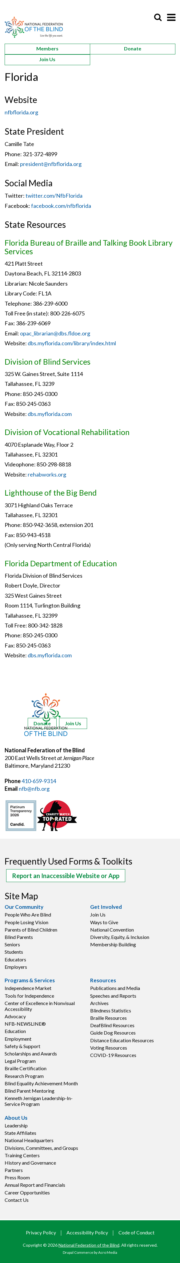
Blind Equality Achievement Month (41, 1083)
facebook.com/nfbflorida (61, 205)
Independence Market (28, 988)
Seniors (12, 944)
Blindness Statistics (110, 1010)
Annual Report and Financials (35, 1185)
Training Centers (22, 1155)
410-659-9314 (39, 781)
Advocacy (15, 1016)
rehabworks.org (47, 474)
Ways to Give (104, 922)
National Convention (112, 929)
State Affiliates (20, 1133)
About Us (16, 1118)
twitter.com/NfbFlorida (54, 195)
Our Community (24, 907)
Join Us (47, 59)
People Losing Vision (26, 922)
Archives (99, 1003)
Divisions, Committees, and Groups (41, 1148)
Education (15, 1031)
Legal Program (20, 1061)
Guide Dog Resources (113, 1032)
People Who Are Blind (28, 914)
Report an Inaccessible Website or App (65, 875)
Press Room (17, 1177)
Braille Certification (25, 1068)
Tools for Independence (29, 996)
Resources (103, 980)
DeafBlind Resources (112, 1025)
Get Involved (106, 907)
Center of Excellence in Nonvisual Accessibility (40, 1006)
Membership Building (113, 944)
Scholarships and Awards (31, 1053)
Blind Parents (19, 937)
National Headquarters (29, 1140)
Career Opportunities (27, 1192)
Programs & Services (30, 980)
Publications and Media (115, 988)
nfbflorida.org (21, 112)
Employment (18, 1039)
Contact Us (17, 1200)
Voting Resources (108, 1048)
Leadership (16, 1125)
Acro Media (107, 1252)
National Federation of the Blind (88, 1245)
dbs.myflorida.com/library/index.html (72, 343)
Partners (14, 1170)
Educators (15, 959)
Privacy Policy (41, 1232)
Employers (16, 967)
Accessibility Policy (87, 1232)
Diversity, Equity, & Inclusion (119, 937)
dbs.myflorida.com (50, 413)
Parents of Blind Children (31, 929)
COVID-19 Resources (113, 1055)
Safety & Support (22, 1046)
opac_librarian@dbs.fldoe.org (55, 333)
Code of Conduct (136, 1232)
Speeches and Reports (113, 996)
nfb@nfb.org (34, 788)
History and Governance (30, 1163)
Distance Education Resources (122, 1040)
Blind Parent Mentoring (29, 1091)
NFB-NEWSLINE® (25, 1024)
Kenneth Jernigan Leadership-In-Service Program (39, 1101)
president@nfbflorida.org (51, 163)
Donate (132, 48)
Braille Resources (108, 1018)
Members (47, 48)
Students (14, 952)
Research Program (24, 1076)
